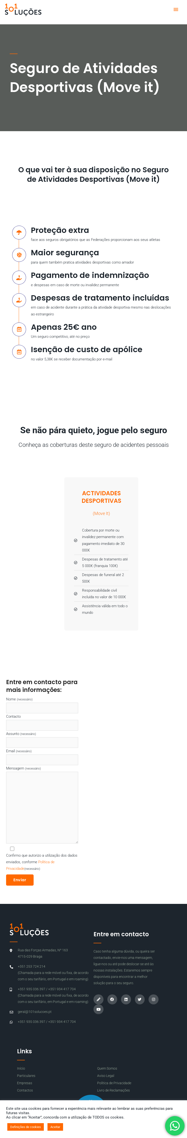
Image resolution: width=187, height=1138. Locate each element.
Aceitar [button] (55, 1127)
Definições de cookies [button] (25, 1127)
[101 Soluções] (23, 10)
